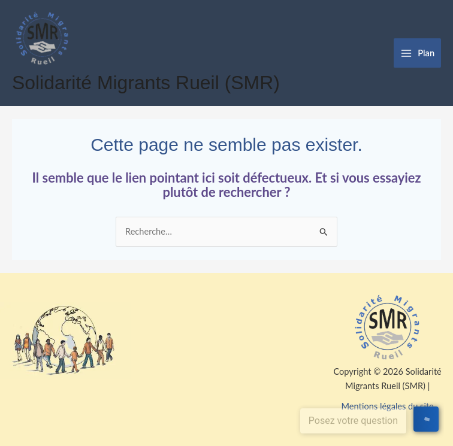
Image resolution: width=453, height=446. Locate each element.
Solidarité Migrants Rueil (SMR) (146, 82)
